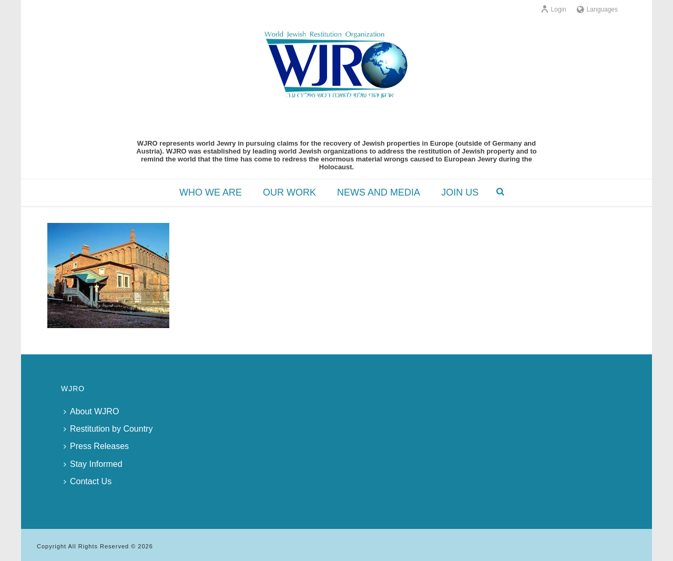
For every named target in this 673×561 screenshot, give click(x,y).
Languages (597, 9)
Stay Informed (93, 464)
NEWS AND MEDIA (378, 192)
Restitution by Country (108, 428)
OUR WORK (289, 192)
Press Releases (96, 446)
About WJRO (91, 411)
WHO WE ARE (210, 192)
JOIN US (459, 192)
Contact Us (87, 481)
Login (553, 9)
